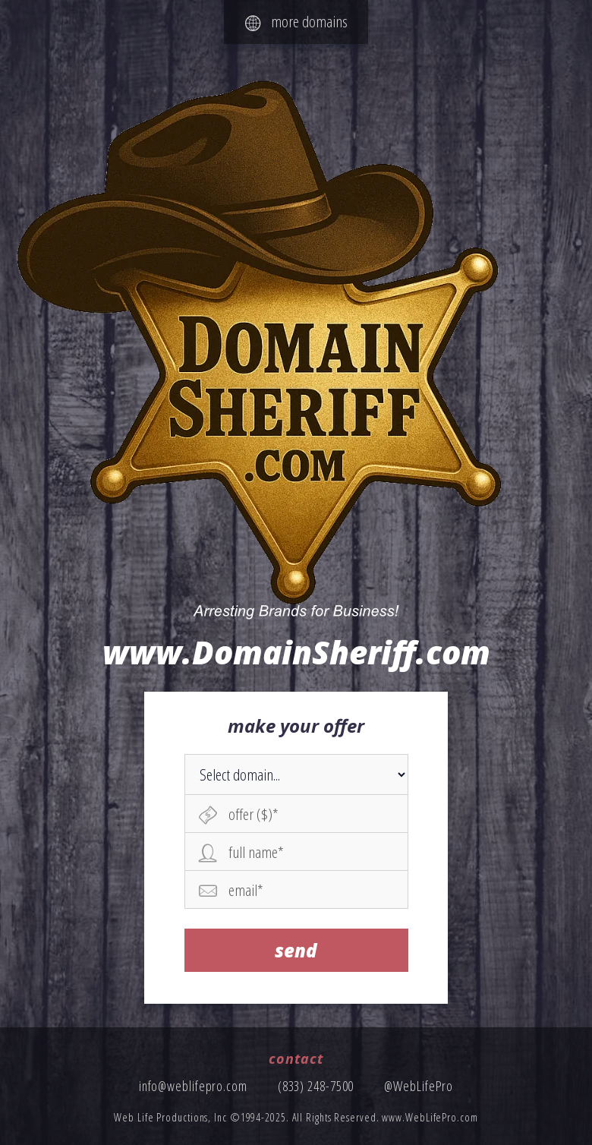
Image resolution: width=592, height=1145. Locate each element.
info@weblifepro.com (193, 1086)
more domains (296, 21)
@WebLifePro (418, 1086)
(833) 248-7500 (316, 1086)
